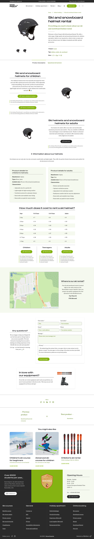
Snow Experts (50, 536)
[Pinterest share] (50, 402)
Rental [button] (53, 6)
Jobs (27, 514)
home (49, 12)
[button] (64, 6)
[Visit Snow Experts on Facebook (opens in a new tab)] (12, 536)
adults (57, 52)
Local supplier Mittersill (56, 521)
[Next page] (66, 416)
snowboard (64, 52)
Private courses (6, 518)
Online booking (58, 12)
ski (60, 52)
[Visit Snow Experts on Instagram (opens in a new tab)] (15, 536)
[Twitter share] (44, 402)
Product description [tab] (38, 63)
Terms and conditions (32, 528)
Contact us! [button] (10, 493)
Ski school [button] (30, 6)
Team (4, 528)
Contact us (29, 511)
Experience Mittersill (55, 518)
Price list (75, 528)
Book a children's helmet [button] (27, 96)
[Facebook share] (41, 402)
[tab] (18, 51)
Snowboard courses (78, 514)
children (53, 52)
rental (55, 49)
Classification (6, 525)
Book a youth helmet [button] (28, 108)
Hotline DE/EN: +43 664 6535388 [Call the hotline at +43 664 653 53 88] (47, 1)
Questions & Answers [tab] (55, 63)
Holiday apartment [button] (42, 6)
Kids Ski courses (6, 511)
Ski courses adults (7, 514)
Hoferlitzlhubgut (54, 511)
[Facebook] (53, 55)
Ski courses (76, 511)
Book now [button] (66, 141)
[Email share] (53, 402)
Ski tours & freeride (7, 521)
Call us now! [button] (73, 496)
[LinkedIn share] (47, 402)
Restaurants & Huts (55, 525)
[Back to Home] (14, 5)
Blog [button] (60, 6)
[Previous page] (28, 416)
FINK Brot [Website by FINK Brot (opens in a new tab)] (87, 536)
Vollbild (15, 273)
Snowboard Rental (78, 525)
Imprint (28, 518)
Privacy (28, 521)
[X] (55, 55)
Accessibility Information (33, 525)
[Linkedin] (57, 55)
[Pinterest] (59, 55)
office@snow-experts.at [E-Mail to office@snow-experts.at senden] (16, 1)
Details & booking (54, 514)
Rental (75, 521)
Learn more (14, 466)
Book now (72, 6)
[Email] (61, 55)
